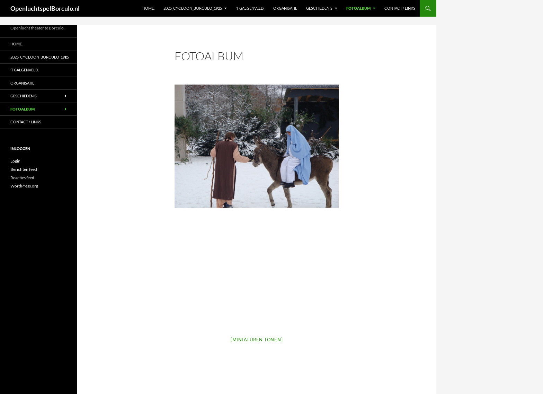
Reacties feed (22, 177)
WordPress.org (24, 186)
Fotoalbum (358, 8)
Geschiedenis (319, 8)
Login (15, 161)
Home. (148, 8)
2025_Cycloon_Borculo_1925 (192, 8)
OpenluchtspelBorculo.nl (45, 8)
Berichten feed (23, 169)
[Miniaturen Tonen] (257, 339)
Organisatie (285, 8)
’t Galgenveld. (250, 8)
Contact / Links (399, 8)
